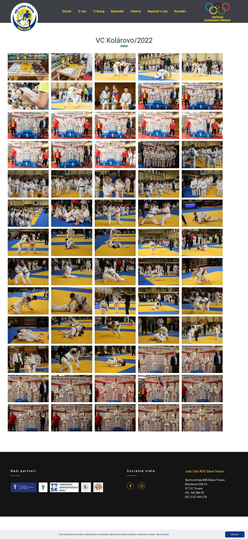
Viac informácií (162, 534)
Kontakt (180, 11)
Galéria (136, 11)
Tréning (98, 11)
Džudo (66, 11)
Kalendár (117, 11)
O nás (82, 11)
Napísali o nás (158, 11)
